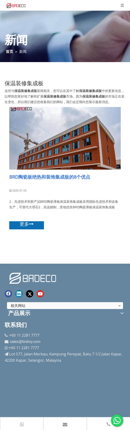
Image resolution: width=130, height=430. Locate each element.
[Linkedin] (19, 293)
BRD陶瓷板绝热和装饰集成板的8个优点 (49, 177)
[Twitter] (29, 293)
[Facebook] (8, 293)
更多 (27, 224)
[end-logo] (33, 277)
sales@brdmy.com (25, 342)
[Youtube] (40, 293)
